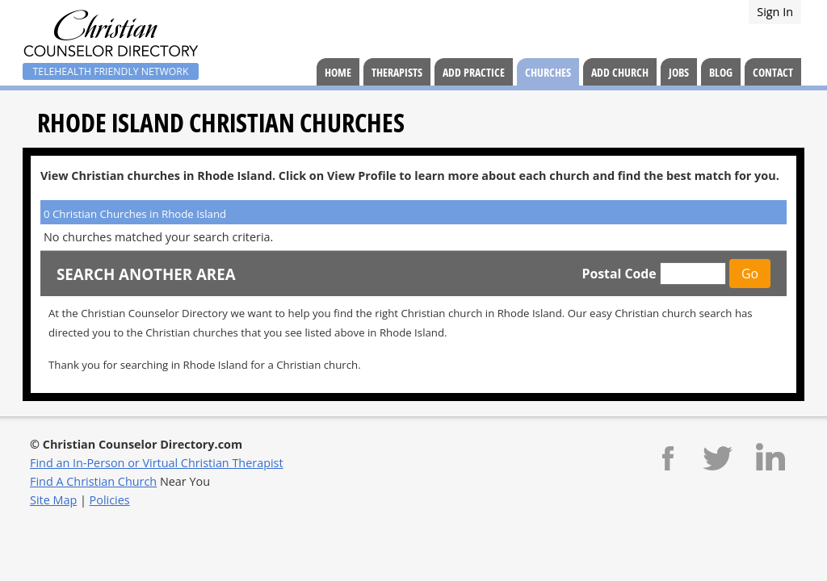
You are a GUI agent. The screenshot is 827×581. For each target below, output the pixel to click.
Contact (773, 72)
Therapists (397, 72)
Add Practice (474, 72)
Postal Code (618, 273)
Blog (721, 72)
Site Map (53, 500)
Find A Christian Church (93, 481)
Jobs (679, 72)
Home (338, 72)
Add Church (620, 72)
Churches (548, 72)
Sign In (775, 11)
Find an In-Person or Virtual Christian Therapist (156, 462)
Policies (110, 500)
